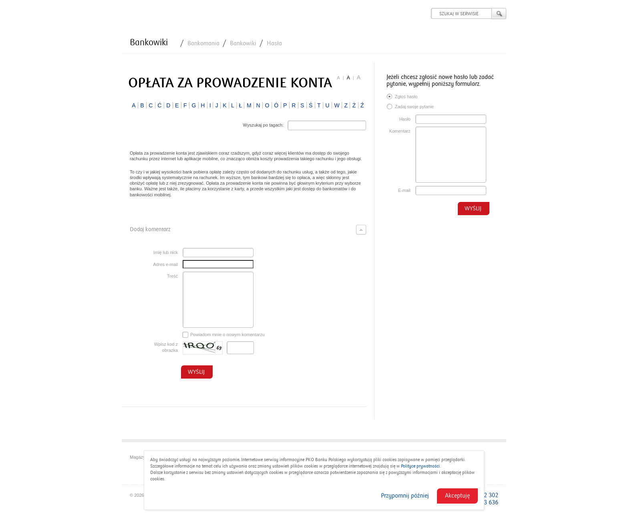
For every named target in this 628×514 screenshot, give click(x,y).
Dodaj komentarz (248, 229)
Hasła (274, 43)
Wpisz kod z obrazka (166, 347)
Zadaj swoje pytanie (410, 107)
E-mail (404, 190)
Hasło (405, 119)
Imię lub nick (165, 252)
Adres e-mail (165, 264)
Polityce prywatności (420, 466)
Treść (172, 276)
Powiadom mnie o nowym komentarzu (223, 335)
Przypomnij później (405, 495)
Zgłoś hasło (401, 97)
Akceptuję (457, 495)
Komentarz (400, 131)
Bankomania (203, 43)
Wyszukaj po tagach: (263, 125)
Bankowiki (149, 42)
